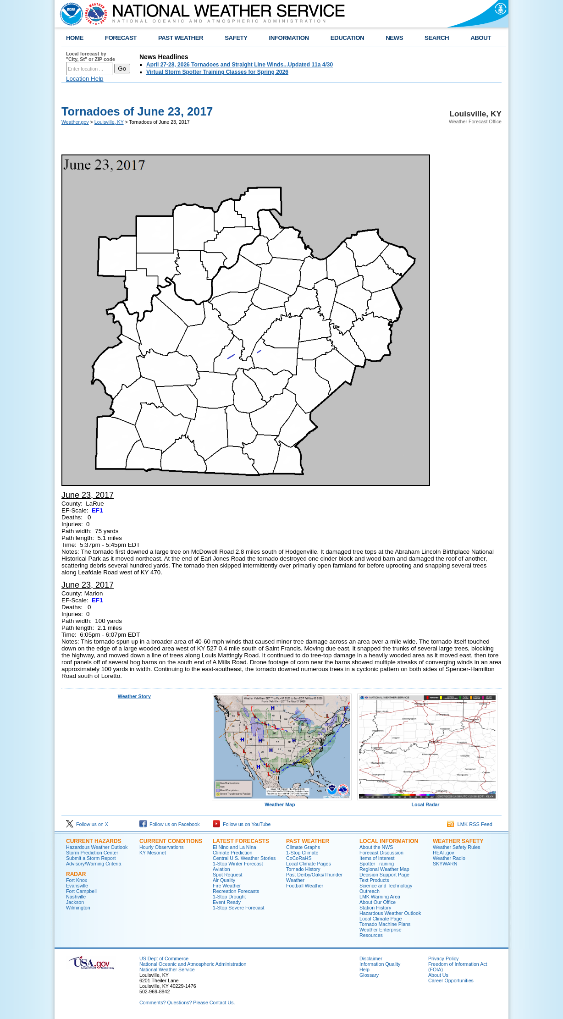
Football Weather (304, 885)
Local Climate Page (380, 918)
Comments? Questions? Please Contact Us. (187, 1002)
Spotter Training (376, 863)
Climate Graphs (303, 847)
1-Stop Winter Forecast (238, 863)
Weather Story (134, 696)
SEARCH (437, 37)
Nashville (76, 896)
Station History (375, 907)
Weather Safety (458, 841)
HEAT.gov (443, 852)
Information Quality (379, 964)
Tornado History (303, 869)
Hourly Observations (161, 847)
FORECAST (121, 37)
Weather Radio (449, 858)
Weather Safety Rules (456, 847)
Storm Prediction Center (92, 852)
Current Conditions (170, 841)
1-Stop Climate (302, 852)
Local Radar (427, 802)
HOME (74, 37)
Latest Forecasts (241, 841)
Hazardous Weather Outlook (96, 847)
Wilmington (78, 907)
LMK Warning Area (379, 896)
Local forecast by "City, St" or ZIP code (90, 56)
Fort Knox (76, 880)
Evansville (77, 885)
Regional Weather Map (384, 869)
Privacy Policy (443, 958)
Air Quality (224, 880)
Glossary (369, 975)
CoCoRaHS (299, 858)
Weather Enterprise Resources (380, 932)
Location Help (85, 78)
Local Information (388, 841)
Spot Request (228, 874)
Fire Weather (227, 885)
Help (364, 969)
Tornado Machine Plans (384, 924)
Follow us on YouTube (241, 824)
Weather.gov (75, 122)
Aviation (221, 869)
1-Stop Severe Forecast (239, 907)
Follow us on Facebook (169, 824)
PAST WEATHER (180, 37)
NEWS (394, 37)
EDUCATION (347, 37)
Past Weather (307, 841)
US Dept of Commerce (163, 958)
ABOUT (480, 37)
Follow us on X (87, 824)
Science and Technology (385, 885)
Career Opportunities (451, 980)
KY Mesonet (152, 852)
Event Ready (227, 902)
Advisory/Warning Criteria (93, 863)
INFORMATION (289, 37)
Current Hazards (93, 841)
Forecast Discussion (381, 852)
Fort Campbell (81, 891)
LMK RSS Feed (469, 824)
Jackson (75, 902)
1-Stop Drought (229, 896)
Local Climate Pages (308, 863)
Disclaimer (370, 958)
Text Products (374, 880)
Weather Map (282, 802)
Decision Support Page (384, 874)
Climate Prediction (232, 852)
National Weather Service (167, 969)
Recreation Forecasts (236, 891)
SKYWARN (445, 863)
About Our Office (377, 902)
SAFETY (236, 37)
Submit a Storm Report (91, 858)
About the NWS (376, 847)
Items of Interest (376, 858)
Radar (76, 874)
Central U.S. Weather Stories (244, 858)
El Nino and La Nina (234, 847)
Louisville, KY (109, 122)
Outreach (369, 891)
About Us (438, 975)
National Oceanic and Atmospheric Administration (192, 964)
